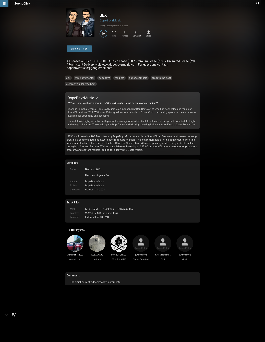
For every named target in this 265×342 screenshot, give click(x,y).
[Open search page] (261, 3)
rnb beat (119, 77)
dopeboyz (104, 77)
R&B (98, 169)
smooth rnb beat (161, 77)
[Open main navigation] (4, 3)
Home (71, 314)
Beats (88, 169)
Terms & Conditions (97, 314)
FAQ (80, 314)
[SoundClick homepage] (22, 3)
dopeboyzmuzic (138, 77)
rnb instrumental (84, 77)
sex (68, 77)
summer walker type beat (80, 84)
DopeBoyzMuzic (110, 20)
